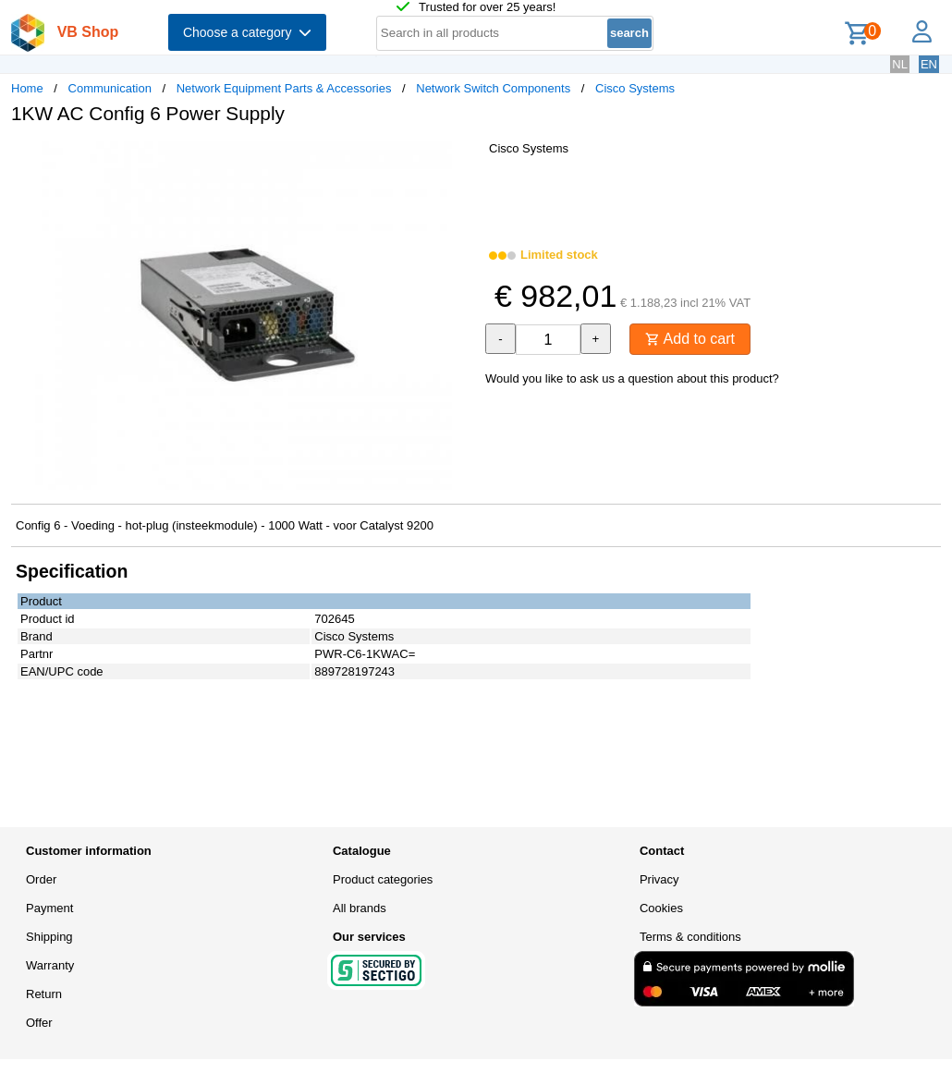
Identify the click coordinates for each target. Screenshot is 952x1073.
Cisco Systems (635, 88)
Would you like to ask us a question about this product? (632, 378)
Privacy (659, 879)
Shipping (49, 937)
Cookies (661, 908)
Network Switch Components (493, 88)
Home (27, 88)
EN (929, 64)
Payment (49, 908)
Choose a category (247, 32)
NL (900, 64)
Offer (39, 1023)
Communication (110, 88)
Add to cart (690, 339)
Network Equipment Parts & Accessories (284, 88)
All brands (359, 908)
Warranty (50, 965)
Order (41, 879)
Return (44, 994)
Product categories (383, 879)
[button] (459, 158)
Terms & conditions (690, 937)
